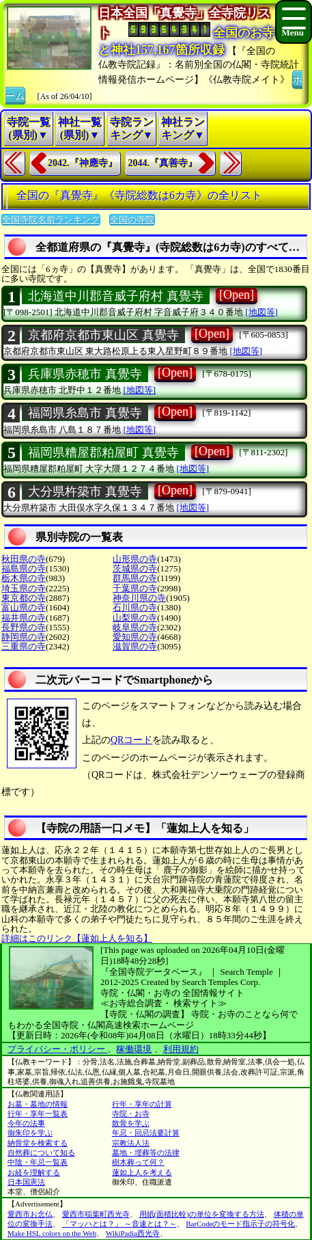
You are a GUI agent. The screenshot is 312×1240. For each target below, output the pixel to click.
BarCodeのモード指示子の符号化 (240, 1223)
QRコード (131, 740)
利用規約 (181, 1049)
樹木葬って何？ (138, 1162)
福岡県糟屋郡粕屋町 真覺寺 (103, 452)
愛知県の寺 (135, 637)
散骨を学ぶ (131, 1123)
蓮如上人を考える (142, 1172)
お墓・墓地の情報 (38, 1104)
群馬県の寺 (135, 578)
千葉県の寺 (135, 588)
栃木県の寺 (23, 578)
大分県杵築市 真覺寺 (85, 491)
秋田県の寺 (23, 559)
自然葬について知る (41, 1152)
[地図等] (261, 312)
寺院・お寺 (131, 1113)
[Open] (236, 294)
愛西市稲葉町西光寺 (96, 1214)
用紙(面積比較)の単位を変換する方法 (201, 1214)
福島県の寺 (23, 568)
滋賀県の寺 (135, 646)
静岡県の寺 (23, 637)
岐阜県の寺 (135, 627)
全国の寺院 (132, 220)
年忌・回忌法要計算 (146, 1133)
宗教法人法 (131, 1143)
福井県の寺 (23, 617)
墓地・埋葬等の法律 (146, 1152)
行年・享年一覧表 (38, 1113)
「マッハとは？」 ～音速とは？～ (119, 1223)
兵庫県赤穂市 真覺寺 (85, 374)
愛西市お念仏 (30, 1214)
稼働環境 (134, 1049)
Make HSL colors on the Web (52, 1233)
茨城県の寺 (135, 568)
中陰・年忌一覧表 (38, 1162)
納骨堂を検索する (38, 1143)
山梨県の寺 (135, 617)
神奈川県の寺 (139, 598)
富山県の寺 (23, 607)
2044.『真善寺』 (163, 163)
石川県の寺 (135, 607)
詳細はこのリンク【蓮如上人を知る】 (76, 938)
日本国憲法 (26, 1182)
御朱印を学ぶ (30, 1133)
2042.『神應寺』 (82, 163)
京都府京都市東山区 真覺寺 (103, 335)
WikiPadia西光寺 (133, 1233)
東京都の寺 (23, 598)
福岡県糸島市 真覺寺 (85, 413)
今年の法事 (26, 1123)
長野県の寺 (23, 627)
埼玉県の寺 (23, 588)
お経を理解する (34, 1172)
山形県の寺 (135, 559)
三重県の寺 (23, 646)
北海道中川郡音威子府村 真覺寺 (115, 296)
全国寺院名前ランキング (51, 220)
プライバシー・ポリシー (57, 1049)
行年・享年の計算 (142, 1104)
